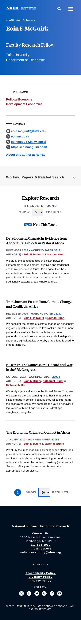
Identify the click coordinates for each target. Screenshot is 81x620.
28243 (58, 313)
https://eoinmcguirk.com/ (29, 147)
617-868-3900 (41, 544)
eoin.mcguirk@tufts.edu (28, 131)
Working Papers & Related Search (35, 177)
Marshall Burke (54, 443)
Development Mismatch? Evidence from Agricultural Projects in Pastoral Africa (36, 240)
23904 (56, 376)
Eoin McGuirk (32, 380)
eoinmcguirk (20, 136)
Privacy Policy (40, 580)
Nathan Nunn (55, 254)
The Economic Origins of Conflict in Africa (38, 432)
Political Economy (19, 99)
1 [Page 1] (18, 492)
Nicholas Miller (15, 385)
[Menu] (71, 9)
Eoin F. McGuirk (34, 254)
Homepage (41, 564)
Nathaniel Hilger (53, 380)
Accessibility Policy (40, 572)
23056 (55, 439)
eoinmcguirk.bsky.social (28, 141)
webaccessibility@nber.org (40, 552)
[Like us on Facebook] (52, 593)
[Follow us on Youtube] (59, 593)
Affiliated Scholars (22, 20)
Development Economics (24, 104)
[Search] (59, 9)
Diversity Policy (40, 576)
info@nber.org (40, 548)
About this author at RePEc (25, 154)
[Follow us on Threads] (44, 593)
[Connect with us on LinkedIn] (29, 593)
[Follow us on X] (21, 593)
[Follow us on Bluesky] (36, 593)
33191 (58, 250)
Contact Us (40, 533)
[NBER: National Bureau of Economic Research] (22, 8)
